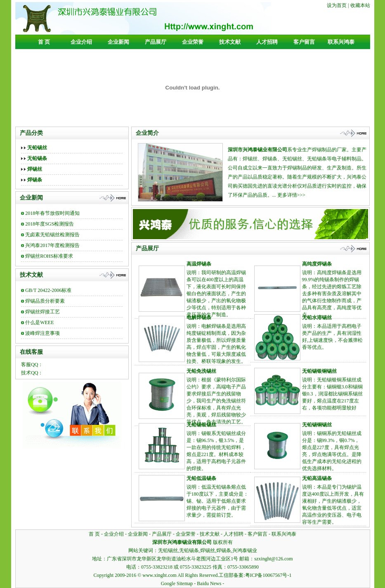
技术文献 (230, 42)
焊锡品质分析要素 (45, 301)
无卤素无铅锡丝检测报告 (52, 235)
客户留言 (304, 42)
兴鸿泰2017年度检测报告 (52, 245)
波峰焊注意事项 (42, 333)
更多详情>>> (291, 195)
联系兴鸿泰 (341, 42)
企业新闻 (118, 42)
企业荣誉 (192, 42)
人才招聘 (267, 42)
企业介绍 (81, 42)
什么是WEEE (39, 322)
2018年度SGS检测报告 (49, 224)
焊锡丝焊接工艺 (42, 312)
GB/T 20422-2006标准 (48, 290)
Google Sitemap (177, 583)
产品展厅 (155, 42)
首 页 (44, 42)
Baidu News (209, 583)
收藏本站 (360, 5)
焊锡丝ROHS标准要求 (49, 256)
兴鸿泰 (354, 177)
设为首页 (337, 5)
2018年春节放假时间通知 (52, 213)
